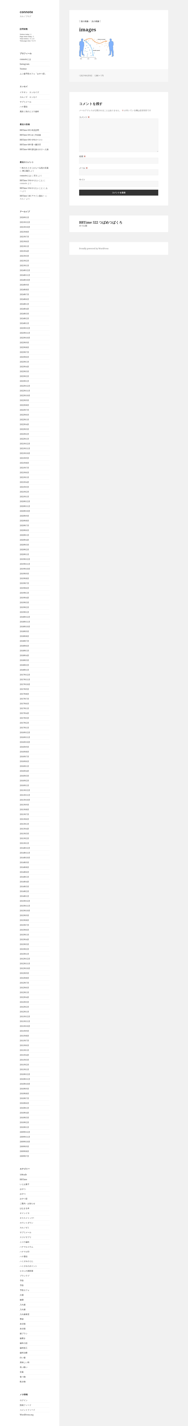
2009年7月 (24, 1156)
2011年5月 (24, 1050)
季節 (22, 1319)
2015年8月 (24, 809)
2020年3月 (24, 544)
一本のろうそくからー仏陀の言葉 (34, 168)
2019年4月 (24, 597)
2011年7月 (24, 1040)
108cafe (23, 1174)
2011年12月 (25, 1016)
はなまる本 (24, 1208)
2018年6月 (24, 645)
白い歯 (23, 1357)
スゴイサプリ (25, 1237)
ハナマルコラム (26, 1246)
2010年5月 (24, 1108)
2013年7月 (24, 925)
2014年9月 (24, 862)
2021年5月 (24, 477)
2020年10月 (25, 511)
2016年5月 (24, 766)
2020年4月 (24, 540)
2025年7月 (24, 236)
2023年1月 (24, 381)
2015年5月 (24, 824)
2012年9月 (24, 973)
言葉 (22, 1372)
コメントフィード (27, 1410)
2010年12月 (25, 1074)
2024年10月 (25, 280)
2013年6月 (24, 929)
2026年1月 (24, 217)
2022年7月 (24, 410)
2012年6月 (24, 987)
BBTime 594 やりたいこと (31, 180)
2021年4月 (24, 482)
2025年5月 (24, 246)
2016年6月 (24, 761)
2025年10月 (25, 227)
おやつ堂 (23, 1198)
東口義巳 (26, 170)
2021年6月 (24, 472)
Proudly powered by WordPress (94, 248)
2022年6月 (24, 414)
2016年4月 (24, 771)
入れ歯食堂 (24, 1314)
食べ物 (23, 1376)
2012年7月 (24, 982)
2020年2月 (24, 549)
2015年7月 (24, 814)
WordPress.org (27, 1414)
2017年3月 (24, 718)
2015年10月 (25, 800)
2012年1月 (24, 1011)
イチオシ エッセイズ (29, 92)
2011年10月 (25, 1026)
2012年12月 (25, 958)
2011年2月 (24, 1064)
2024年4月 (24, 308)
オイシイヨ (24, 1213)
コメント (84, 117)
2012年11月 (25, 963)
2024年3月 (24, 313)
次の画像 (95, 21)
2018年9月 (24, 631)
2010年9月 (24, 1088)
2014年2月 (24, 891)
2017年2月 (24, 722)
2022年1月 (24, 438)
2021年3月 (24, 487)
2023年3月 (24, 371)
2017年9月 (24, 689)
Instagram (24, 64)
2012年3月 (24, 1002)
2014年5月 (24, 877)
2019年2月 (24, 607)
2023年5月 (24, 361)
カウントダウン (26, 1222)
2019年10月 (25, 568)
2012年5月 (24, 992)
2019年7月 (24, 583)
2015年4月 (24, 828)
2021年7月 (24, 467)
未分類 (23, 1324)
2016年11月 (25, 737)
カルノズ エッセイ (28, 97)
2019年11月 (25, 564)
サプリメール (25, 101)
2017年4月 (24, 713)
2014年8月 (24, 867)
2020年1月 (24, 554)
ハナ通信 (23, 106)
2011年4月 (24, 1055)
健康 (22, 1299)
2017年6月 (24, 703)
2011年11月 (25, 1021)
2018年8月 (24, 636)
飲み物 (23, 1381)
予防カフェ (24, 1290)
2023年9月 (24, 342)
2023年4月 (24, 366)
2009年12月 (25, 1132)
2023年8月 (24, 347)
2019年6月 (24, 588)
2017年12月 (25, 674)
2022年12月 (25, 386)
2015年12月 (25, 790)
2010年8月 (24, 1093)
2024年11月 (25, 275)
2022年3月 (24, 429)
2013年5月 (24, 934)
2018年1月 (24, 670)
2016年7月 (24, 756)
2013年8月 (24, 920)
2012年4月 (24, 997)
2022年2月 (24, 434)
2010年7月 (24, 1098)
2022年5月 (24, 419)
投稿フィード (25, 1405)
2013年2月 (24, 949)
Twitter (23, 69)
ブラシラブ (24, 1275)
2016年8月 (24, 751)
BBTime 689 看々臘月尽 (30, 144)
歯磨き (23, 1338)
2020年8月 (24, 520)
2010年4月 (24, 1112)
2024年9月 (24, 284)
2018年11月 (25, 621)
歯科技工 (23, 1348)
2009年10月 (25, 1141)
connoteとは (25, 59)
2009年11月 (25, 1136)
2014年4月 (24, 881)
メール (83, 168)
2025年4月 (24, 251)
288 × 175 (99, 75)
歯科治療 (23, 1352)
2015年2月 (24, 838)
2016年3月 (24, 775)
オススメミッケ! (27, 1218)
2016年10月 (25, 742)
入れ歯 (23, 1304)
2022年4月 (24, 424)
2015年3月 (24, 833)
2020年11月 (25, 506)
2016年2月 (24, 780)
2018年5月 (24, 650)
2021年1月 (24, 496)
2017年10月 (25, 684)
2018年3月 (24, 660)
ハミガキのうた (26, 1261)
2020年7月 (24, 525)
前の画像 (84, 21)
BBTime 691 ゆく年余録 (30, 135)
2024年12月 (25, 270)
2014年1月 (24, 896)
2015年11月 (25, 795)
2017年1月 (24, 727)
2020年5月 (24, 535)
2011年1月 (24, 1069)
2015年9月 (24, 804)
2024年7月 (24, 294)
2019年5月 (24, 593)
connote (26, 12)
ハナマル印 (24, 1251)
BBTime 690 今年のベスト (31, 139)
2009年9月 (24, 1146)
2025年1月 (24, 265)
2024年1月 (24, 323)
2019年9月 (24, 573)
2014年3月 (24, 886)
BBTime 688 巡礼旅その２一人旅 (34, 149)
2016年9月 (24, 747)
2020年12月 (25, 501)
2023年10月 (25, 337)
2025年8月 (24, 231)
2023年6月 (24, 357)
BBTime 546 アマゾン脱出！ (32, 195)
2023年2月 (24, 376)
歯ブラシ (23, 1333)
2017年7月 (24, 698)
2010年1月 (24, 1127)
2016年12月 (25, 732)
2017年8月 (24, 694)
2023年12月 (25, 328)
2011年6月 (24, 1045)
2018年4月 (24, 655)
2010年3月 (24, 1117)
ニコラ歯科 (24, 1242)
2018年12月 (25, 617)
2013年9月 (24, 915)
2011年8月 (24, 1035)
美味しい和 (24, 1362)
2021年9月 (24, 458)
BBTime (23, 1179)
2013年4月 (24, 939)
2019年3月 (24, 602)
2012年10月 (25, 968)
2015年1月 (24, 843)
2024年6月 (24, 299)
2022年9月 (24, 400)
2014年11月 (25, 852)
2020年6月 (24, 530)
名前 (82, 156)
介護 (22, 1295)
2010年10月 (25, 1084)
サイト (82, 179)
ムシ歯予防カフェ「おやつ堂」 (33, 73)
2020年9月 (24, 515)
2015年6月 (24, 819)
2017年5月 (24, 708)
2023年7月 (24, 352)
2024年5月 (24, 304)
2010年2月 (24, 1122)
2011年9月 (24, 1031)
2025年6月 (24, 241)
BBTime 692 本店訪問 (29, 130)
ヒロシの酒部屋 (26, 1271)
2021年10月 (25, 453)
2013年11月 (25, 905)
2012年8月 (24, 978)
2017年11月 (25, 679)
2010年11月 (25, 1079)
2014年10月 (25, 857)
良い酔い (23, 1367)
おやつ (23, 1189)
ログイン (23, 1400)
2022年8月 (24, 405)
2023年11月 (25, 333)
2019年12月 (25, 559)
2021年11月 (25, 448)
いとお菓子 (24, 1184)
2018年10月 (25, 626)
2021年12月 (25, 443)
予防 (22, 1280)
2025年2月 (24, 260)
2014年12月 (25, 848)
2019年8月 (24, 578)
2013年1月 (24, 954)
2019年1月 (24, 612)
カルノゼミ (24, 1227)
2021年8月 (24, 463)
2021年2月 (24, 491)
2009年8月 (24, 1151)
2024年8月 (24, 289)
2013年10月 (25, 910)
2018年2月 (24, 665)
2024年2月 (24, 318)
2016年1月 (24, 785)
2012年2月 (24, 1007)
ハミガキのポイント (28, 1266)
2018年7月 (24, 641)
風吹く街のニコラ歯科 (29, 111)
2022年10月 (25, 395)
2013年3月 (24, 944)
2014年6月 (24, 872)
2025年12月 (25, 222)
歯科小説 (23, 1343)
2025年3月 (24, 256)
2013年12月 (25, 901)
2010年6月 (24, 1103)
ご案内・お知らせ (27, 1203)
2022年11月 (25, 390)
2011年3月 (24, 1059)
